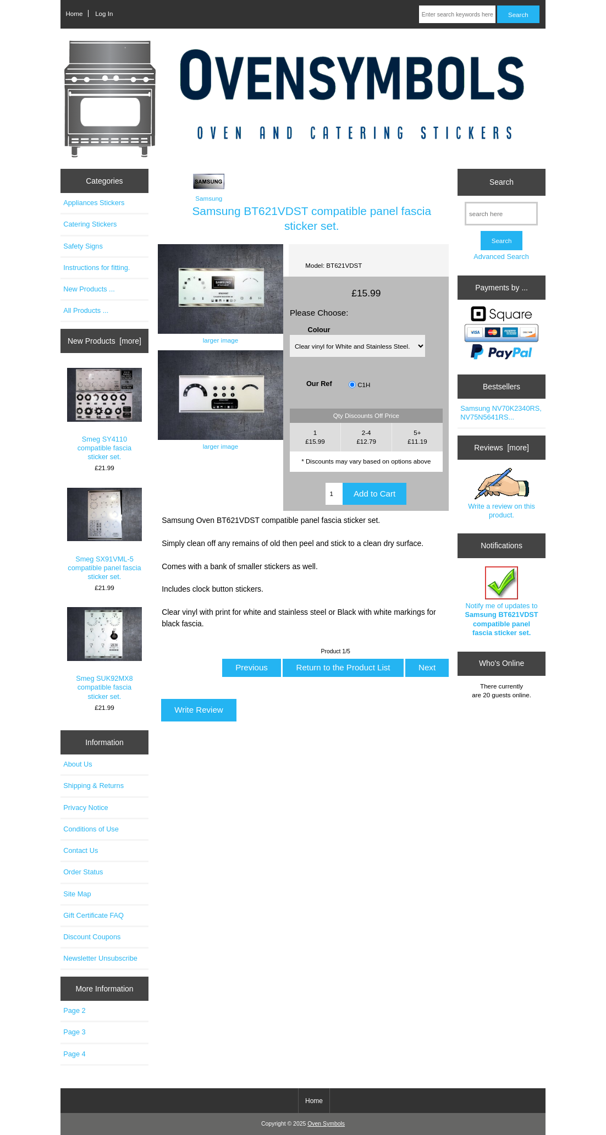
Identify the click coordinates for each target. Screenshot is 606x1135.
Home (73, 13)
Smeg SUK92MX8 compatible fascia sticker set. (104, 653)
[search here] (501, 213)
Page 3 (74, 1032)
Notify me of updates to (501, 601)
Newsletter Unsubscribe (100, 958)
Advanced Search (501, 256)
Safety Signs (83, 246)
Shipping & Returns (93, 785)
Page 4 (74, 1054)
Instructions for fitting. (96, 267)
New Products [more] (104, 341)
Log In (104, 13)
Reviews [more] (501, 447)
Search (501, 182)
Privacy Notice (85, 807)
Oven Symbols (326, 1124)
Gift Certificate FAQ (93, 915)
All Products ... (85, 310)
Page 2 (74, 1010)
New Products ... (89, 289)
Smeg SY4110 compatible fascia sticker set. (104, 414)
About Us (77, 764)
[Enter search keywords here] (457, 14)
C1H (363, 384)
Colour (318, 330)
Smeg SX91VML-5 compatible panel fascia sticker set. (104, 534)
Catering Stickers (90, 224)
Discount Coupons (91, 937)
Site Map (77, 894)
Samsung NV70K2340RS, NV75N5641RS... (500, 412)
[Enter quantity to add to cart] (334, 494)
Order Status (83, 872)
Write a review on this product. (501, 493)
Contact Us (80, 850)
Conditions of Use (91, 829)
